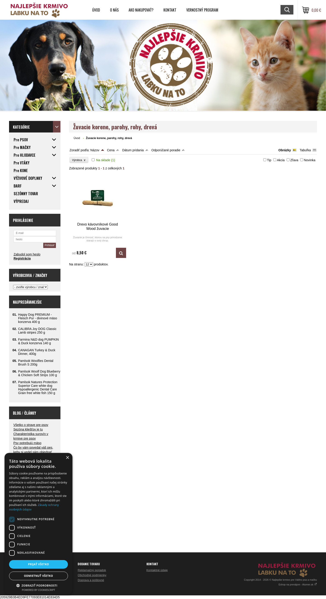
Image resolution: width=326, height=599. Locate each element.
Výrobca (79, 160)
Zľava (294, 160)
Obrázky (284, 150)
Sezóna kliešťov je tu (28, 429)
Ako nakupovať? (141, 10)
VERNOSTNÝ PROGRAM (202, 10)
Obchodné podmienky (92, 575)
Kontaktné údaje (157, 570)
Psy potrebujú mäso (27, 443)
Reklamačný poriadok (92, 570)
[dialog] (38, 523)
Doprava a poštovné (91, 580)
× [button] (67, 457)
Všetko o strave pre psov (30, 425)
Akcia (281, 160)
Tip (269, 160)
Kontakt (169, 10)
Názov (94, 150)
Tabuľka (305, 150)
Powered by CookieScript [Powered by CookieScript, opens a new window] (38, 590)
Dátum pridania (133, 150)
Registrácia (22, 258)
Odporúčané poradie (165, 150)
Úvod (96, 10)
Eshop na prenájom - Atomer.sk (297, 584)
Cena (111, 150)
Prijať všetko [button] (38, 564)
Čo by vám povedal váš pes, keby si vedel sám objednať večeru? (33, 452)
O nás (114, 10)
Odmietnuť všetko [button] (38, 576)
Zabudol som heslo (27, 254)
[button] (38, 585)
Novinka (309, 160)
